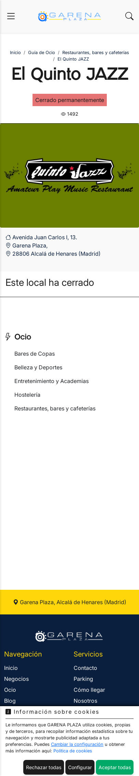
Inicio (15, 52)
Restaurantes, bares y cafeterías (55, 408)
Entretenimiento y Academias (51, 381)
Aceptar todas (115, 767)
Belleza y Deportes (38, 367)
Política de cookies (72, 750)
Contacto (85, 667)
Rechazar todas (43, 767)
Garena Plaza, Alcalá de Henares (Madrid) (69, 602)
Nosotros (85, 700)
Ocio (17, 337)
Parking (83, 678)
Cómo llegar (89, 689)
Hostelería (27, 394)
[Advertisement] (69, 492)
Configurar (80, 767)
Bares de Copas (34, 353)
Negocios (16, 678)
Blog (10, 700)
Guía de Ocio (41, 52)
